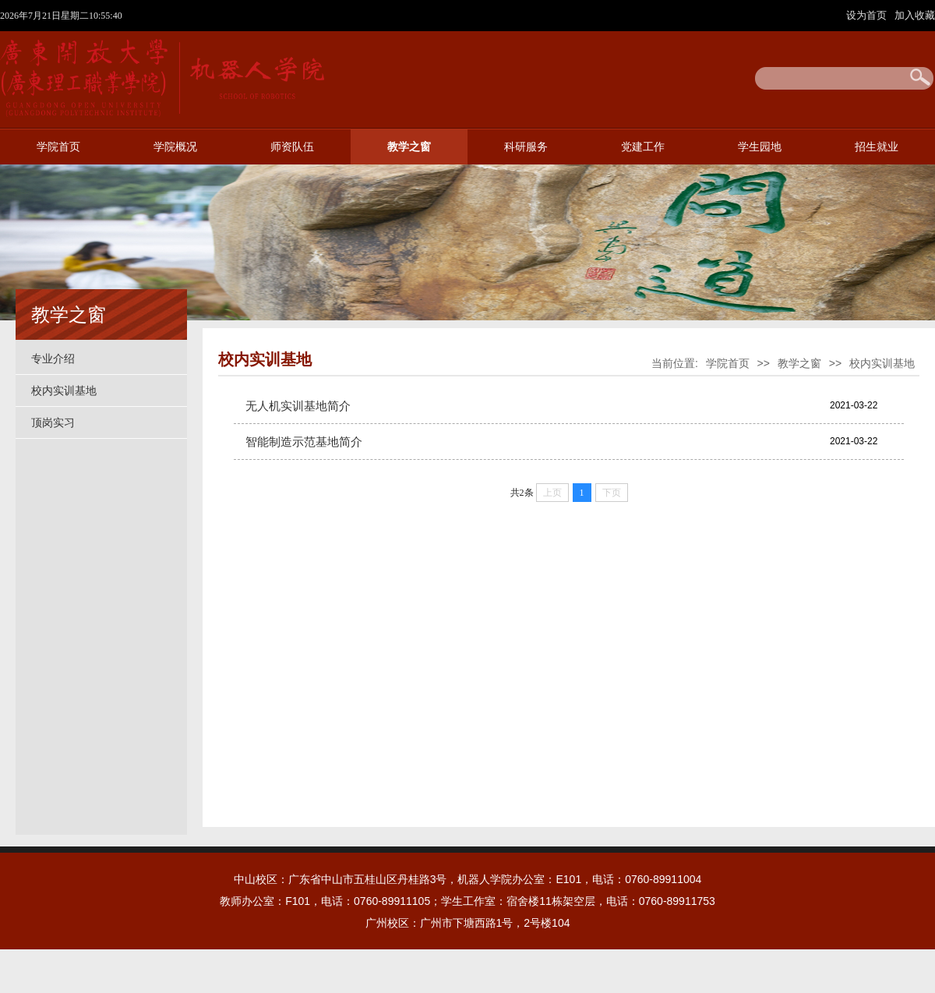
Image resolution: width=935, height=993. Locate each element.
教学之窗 (409, 147)
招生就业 (876, 147)
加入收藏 (914, 15)
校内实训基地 (64, 390)
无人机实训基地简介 (298, 405)
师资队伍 (292, 147)
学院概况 (175, 147)
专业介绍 (53, 358)
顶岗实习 (53, 422)
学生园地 (760, 147)
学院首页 (58, 147)
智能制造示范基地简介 (303, 441)
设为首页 (868, 15)
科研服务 (526, 147)
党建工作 (643, 147)
